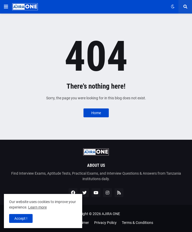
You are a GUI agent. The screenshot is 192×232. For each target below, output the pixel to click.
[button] (6, 6)
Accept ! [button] (20, 218)
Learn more (37, 207)
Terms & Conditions (137, 223)
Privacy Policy (105, 223)
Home (96, 113)
